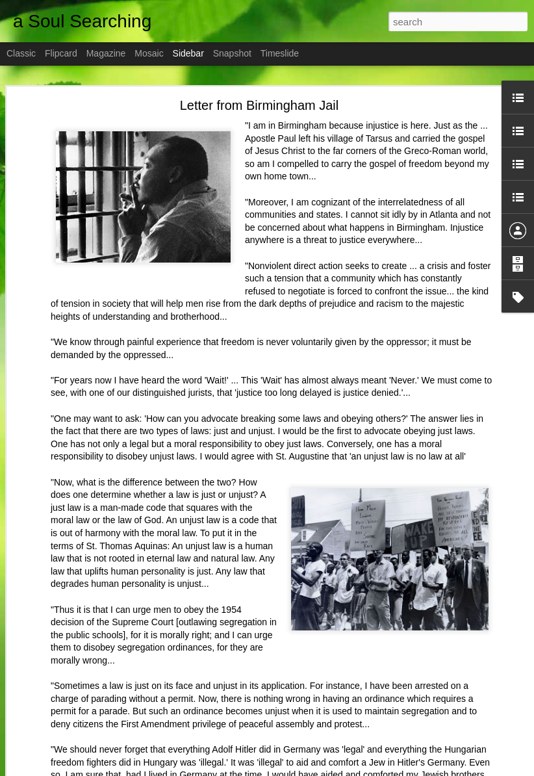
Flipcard (61, 53)
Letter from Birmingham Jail (259, 101)
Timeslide (280, 53)
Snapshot (232, 53)
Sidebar (188, 53)
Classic (21, 53)
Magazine (106, 53)
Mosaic (148, 53)
